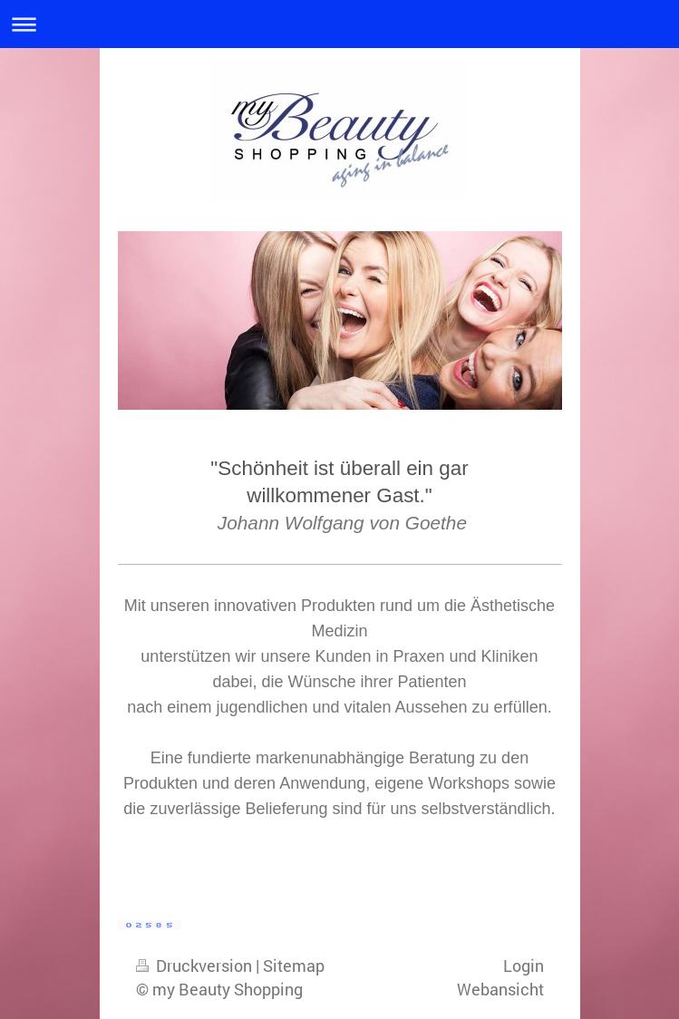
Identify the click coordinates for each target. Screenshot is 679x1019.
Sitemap (294, 965)
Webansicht (500, 989)
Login (523, 965)
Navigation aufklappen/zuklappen (339, 24)
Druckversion (196, 965)
